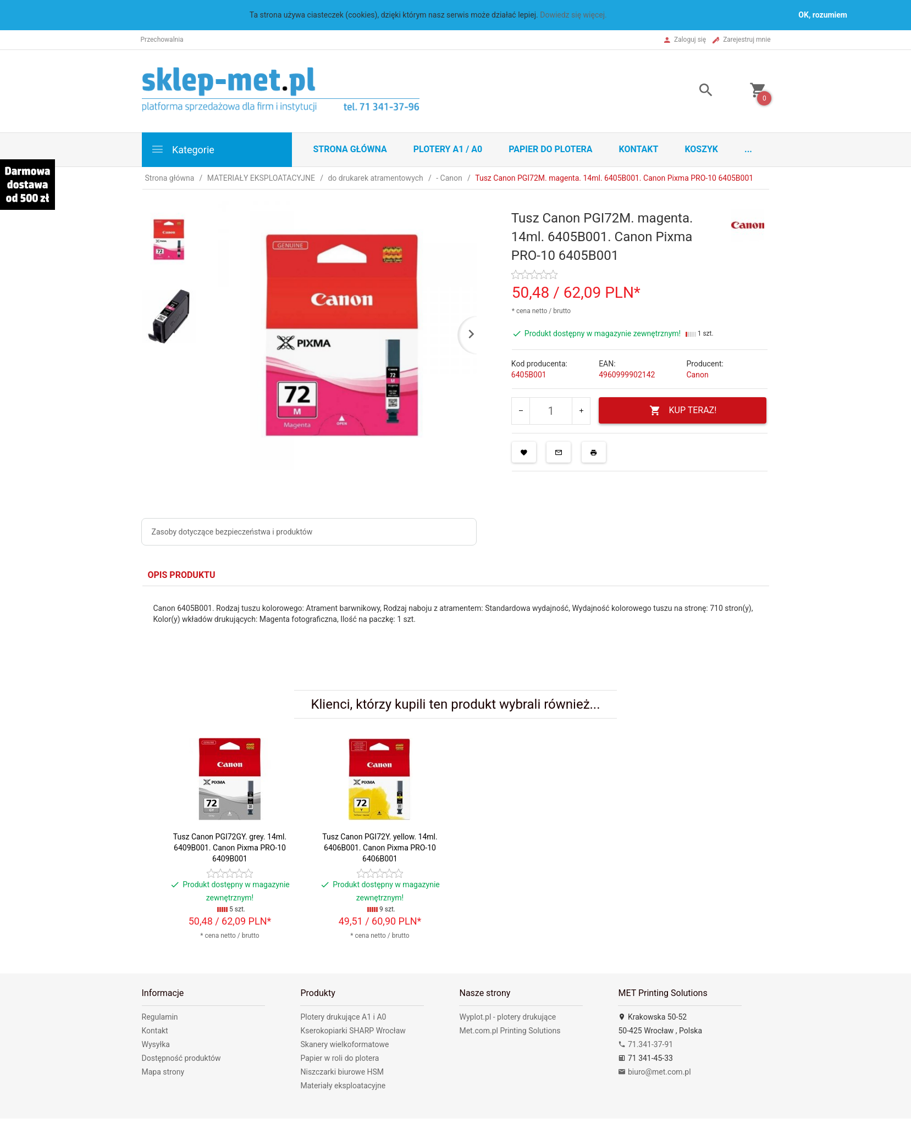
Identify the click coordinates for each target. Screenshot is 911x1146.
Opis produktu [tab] (182, 575)
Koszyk (701, 149)
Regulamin (160, 1017)
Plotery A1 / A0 (447, 149)
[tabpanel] (455, 630)
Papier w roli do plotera (339, 1058)
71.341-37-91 (645, 1044)
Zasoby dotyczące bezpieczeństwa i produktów (232, 531)
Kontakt (638, 149)
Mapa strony (163, 1071)
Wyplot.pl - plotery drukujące (507, 1017)
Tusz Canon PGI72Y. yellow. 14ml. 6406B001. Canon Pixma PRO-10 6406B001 (379, 847)
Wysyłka (156, 1044)
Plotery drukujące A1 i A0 (343, 1017)
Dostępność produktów (181, 1058)
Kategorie (182, 149)
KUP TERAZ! (683, 410)
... (748, 149)
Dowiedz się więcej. (573, 14)
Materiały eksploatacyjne (342, 1085)
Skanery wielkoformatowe (344, 1044)
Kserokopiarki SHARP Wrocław (352, 1030)
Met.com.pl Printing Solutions (509, 1030)
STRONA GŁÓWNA (350, 149)
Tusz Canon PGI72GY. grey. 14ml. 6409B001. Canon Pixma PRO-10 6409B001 (229, 847)
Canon (697, 374)
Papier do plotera (550, 149)
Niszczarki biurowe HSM (342, 1071)
